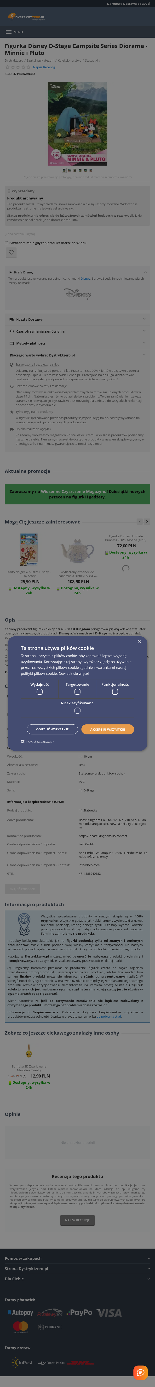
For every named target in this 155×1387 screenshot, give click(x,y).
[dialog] (77, 693)
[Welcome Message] (140, 1373)
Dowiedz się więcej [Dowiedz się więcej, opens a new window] (74, 666)
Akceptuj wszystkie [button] (78, 722)
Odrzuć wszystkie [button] (78, 735)
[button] (37, 748)
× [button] (139, 635)
